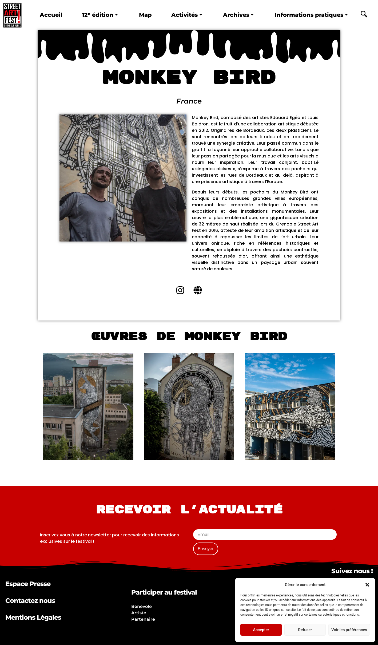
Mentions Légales (33, 617)
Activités (183, 15)
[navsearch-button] (364, 15)
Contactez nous (30, 600)
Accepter (261, 629)
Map (143, 15)
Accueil (51, 15)
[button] (367, 584)
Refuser (305, 629)
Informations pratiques (309, 15)
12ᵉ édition (98, 15)
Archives (235, 15)
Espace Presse (27, 584)
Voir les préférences (349, 629)
